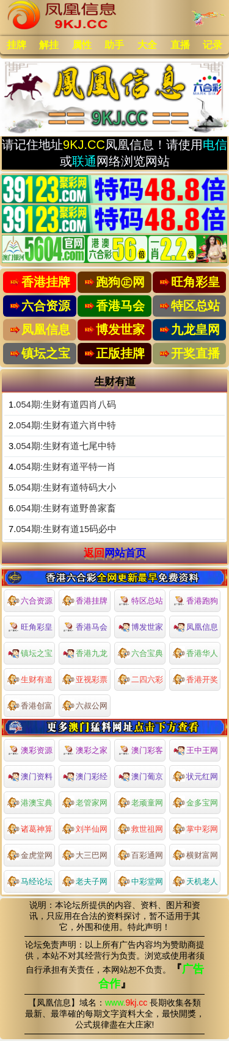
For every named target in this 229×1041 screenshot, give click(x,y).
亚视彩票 (84, 678)
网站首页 (125, 553)
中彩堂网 (140, 880)
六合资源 (30, 600)
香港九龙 (84, 652)
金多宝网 (195, 802)
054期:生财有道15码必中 (66, 529)
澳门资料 (30, 775)
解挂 (49, 45)
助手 (114, 45)
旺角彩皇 (30, 627)
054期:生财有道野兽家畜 (66, 508)
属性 (82, 45)
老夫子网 (84, 880)
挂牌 (16, 45)
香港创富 (30, 705)
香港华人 (195, 652)
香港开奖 (195, 678)
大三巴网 (84, 854)
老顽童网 (140, 802)
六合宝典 (140, 652)
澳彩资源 (30, 750)
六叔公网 (84, 705)
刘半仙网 (84, 828)
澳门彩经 (84, 775)
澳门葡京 (140, 775)
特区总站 (140, 601)
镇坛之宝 (30, 652)
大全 (147, 45)
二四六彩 (140, 678)
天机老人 (195, 880)
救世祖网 (140, 828)
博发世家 (140, 626)
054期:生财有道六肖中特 (66, 425)
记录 (212, 45)
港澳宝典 (30, 802)
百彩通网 (140, 854)
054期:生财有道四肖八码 (66, 404)
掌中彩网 (195, 828)
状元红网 (195, 775)
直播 (180, 45)
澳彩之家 (84, 750)
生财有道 (30, 678)
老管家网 (84, 802)
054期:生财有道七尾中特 (66, 446)
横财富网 (195, 854)
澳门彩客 (140, 750)
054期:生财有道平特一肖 (66, 467)
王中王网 (195, 749)
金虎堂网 (30, 854)
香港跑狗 (195, 601)
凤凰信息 (195, 626)
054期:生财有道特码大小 (66, 487)
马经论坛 (30, 880)
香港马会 (84, 627)
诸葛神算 (30, 828)
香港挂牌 (84, 600)
